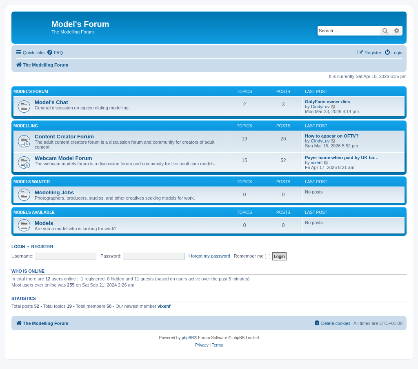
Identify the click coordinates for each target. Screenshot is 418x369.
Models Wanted (31, 182)
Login (18, 246)
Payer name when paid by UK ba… (341, 157)
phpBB (188, 338)
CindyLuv (320, 106)
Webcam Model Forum (63, 158)
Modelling (25, 126)
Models (44, 223)
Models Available (34, 212)
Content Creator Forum (64, 136)
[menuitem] (55, 53)
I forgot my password (209, 255)
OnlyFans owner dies (327, 101)
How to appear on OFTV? (331, 135)
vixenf (317, 162)
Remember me (252, 255)
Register (42, 246)
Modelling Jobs (54, 192)
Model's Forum (30, 91)
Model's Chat (51, 102)
